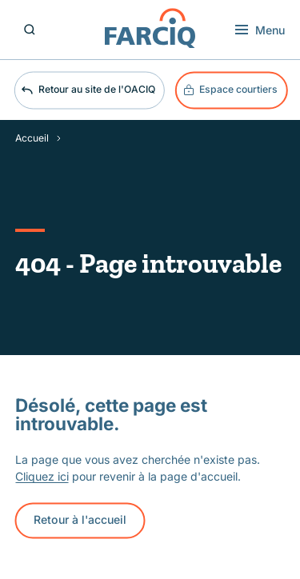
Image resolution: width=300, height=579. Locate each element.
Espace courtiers (230, 89)
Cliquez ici (42, 476)
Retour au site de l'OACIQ (88, 89)
